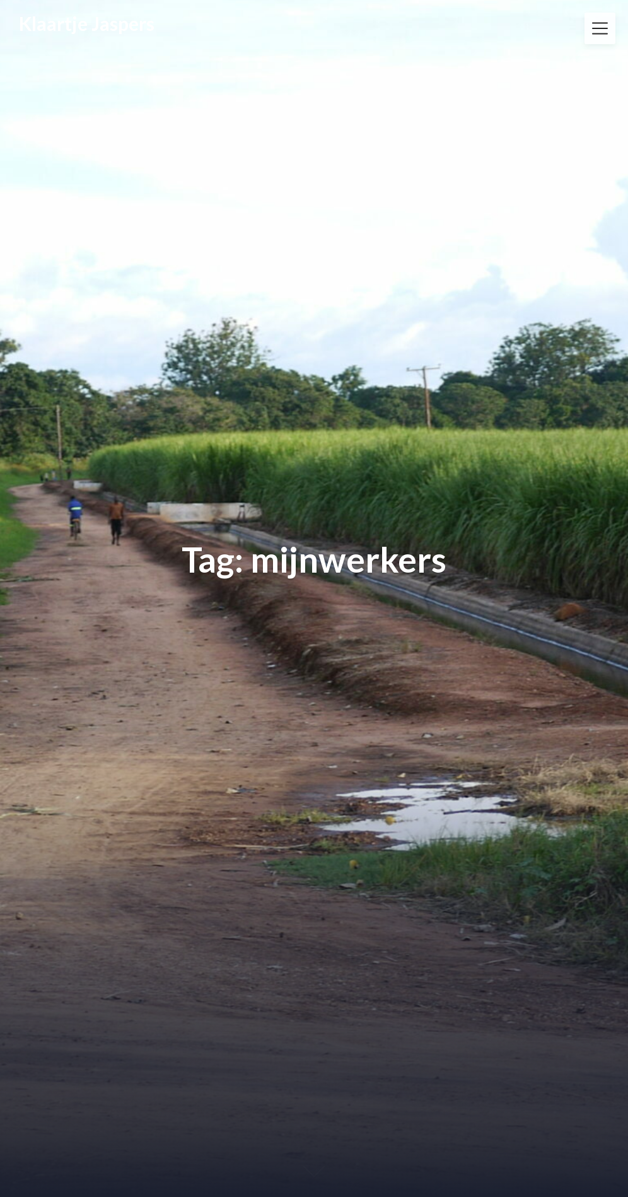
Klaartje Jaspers (86, 24)
